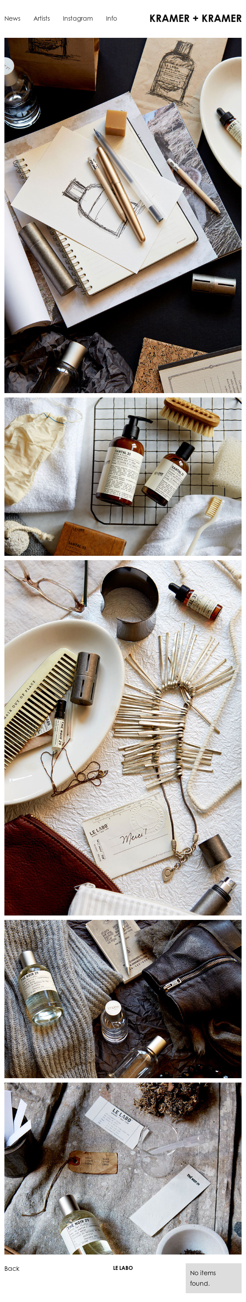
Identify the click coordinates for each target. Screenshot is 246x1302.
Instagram (78, 18)
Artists (41, 18)
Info (111, 18)
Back (11, 1268)
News (12, 18)
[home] (194, 17)
